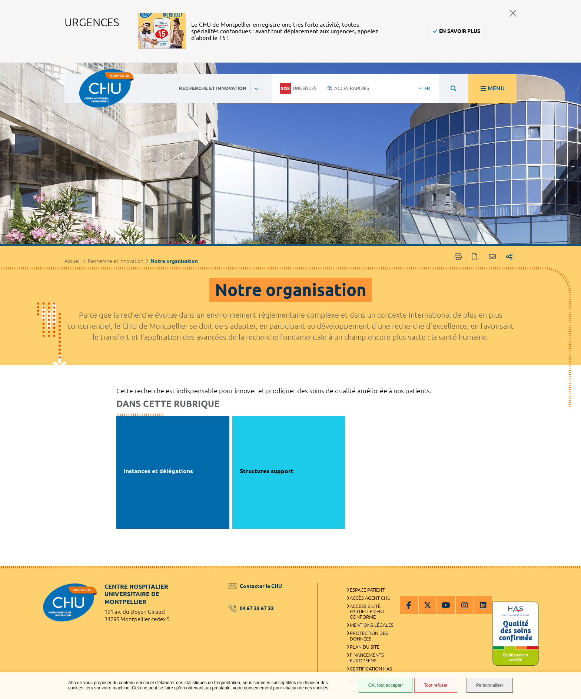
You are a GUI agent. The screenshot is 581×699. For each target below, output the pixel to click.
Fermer (513, 13)
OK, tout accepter (385, 685)
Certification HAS (371, 668)
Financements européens (367, 657)
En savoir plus (459, 31)
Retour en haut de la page (568, 580)
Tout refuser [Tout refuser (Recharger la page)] (435, 685)
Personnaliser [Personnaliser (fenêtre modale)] (489, 685)
